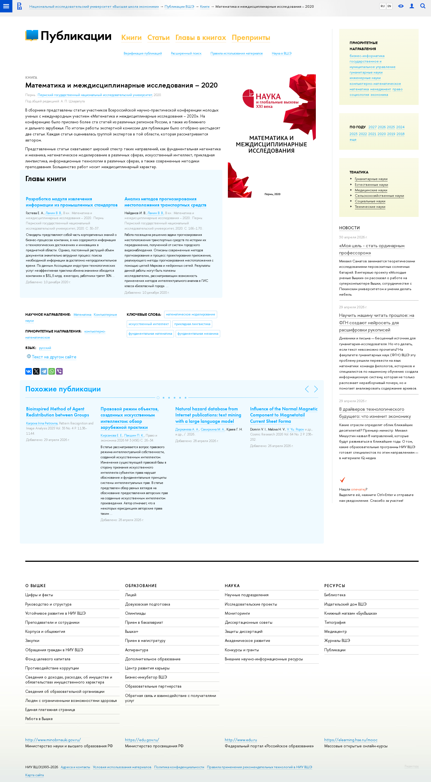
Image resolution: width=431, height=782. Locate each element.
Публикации (76, 35)
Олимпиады (135, 613)
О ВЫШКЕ (35, 585)
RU (383, 6)
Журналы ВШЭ (337, 640)
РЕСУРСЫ (334, 585)
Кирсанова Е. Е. (112, 435)
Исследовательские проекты (251, 604)
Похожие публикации (63, 389)
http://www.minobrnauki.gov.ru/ (53, 739)
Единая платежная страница (50, 709)
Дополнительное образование (153, 658)
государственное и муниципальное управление (373, 64)
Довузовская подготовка (147, 604)
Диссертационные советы (248, 622)
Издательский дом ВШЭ (345, 604)
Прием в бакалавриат (144, 622)
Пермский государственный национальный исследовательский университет (95, 95)
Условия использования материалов (122, 767)
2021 (372, 133)
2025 (391, 126)
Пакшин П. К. (134, 435)
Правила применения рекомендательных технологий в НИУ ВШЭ (259, 767)
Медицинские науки (371, 189)
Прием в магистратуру (145, 640)
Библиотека (335, 594)
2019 (391, 133)
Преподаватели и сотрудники (52, 622)
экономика (379, 94)
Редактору (412, 766)
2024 (400, 126)
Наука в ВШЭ (281, 53)
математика (359, 88)
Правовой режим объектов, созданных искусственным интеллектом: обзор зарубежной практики (130, 418)
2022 (363, 133)
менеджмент (380, 88)
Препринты (251, 37)
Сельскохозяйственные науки (379, 195)
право (398, 88)
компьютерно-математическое (375, 83)
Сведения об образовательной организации (64, 691)
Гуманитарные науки (371, 178)
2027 (373, 126)
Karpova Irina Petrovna (41, 423)
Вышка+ (132, 631)
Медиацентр (335, 631)
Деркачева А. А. (187, 429)
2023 (354, 133)
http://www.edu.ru (241, 739)
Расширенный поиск (186, 53)
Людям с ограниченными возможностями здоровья (71, 700)
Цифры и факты (39, 594)
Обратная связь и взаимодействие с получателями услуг (170, 698)
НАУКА (232, 585)
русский (45, 348)
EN (389, 6)
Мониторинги (237, 613)
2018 (401, 133)
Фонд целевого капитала (47, 658)
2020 (382, 133)
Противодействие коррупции (52, 668)
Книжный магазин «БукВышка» (350, 613)
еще (353, 139)
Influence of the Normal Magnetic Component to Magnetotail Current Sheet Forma (283, 415)
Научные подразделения (247, 594)
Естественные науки (371, 184)
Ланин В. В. (54, 213)
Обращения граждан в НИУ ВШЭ (54, 649)
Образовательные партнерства (153, 686)
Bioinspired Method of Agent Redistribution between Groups (57, 412)
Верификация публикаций (143, 53)
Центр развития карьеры (147, 668)
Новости (349, 228)
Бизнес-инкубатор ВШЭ (146, 677)
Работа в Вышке (39, 718)
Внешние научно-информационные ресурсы (264, 658)
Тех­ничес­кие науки (370, 206)
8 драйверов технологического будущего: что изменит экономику (375, 412)
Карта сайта (34, 775)
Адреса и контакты (75, 767)
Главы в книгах (200, 37)
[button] (158, 397)
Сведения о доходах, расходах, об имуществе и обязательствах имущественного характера (68, 679)
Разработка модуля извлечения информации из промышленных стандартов (72, 202)
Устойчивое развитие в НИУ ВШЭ (55, 613)
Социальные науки (370, 200)
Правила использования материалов (237, 53)
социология (359, 94)
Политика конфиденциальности (179, 767)
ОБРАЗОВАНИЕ (141, 585)
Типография (335, 622)
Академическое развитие (247, 640)
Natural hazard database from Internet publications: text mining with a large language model (208, 415)
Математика (83, 314)
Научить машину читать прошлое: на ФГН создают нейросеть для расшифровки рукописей (376, 322)
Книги (131, 37)
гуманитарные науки (366, 72)
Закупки (32, 640)
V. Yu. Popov (295, 429)
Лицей (130, 594)
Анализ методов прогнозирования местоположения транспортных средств (165, 202)
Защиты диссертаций (244, 631)
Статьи (158, 37)
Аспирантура (136, 649)
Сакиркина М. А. (213, 429)
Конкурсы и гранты (242, 649)
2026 (382, 126)
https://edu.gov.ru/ (142, 739)
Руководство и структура (48, 604)
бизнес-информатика (367, 55)
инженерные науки (365, 77)
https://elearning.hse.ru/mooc (350, 739)
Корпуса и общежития (45, 631)
